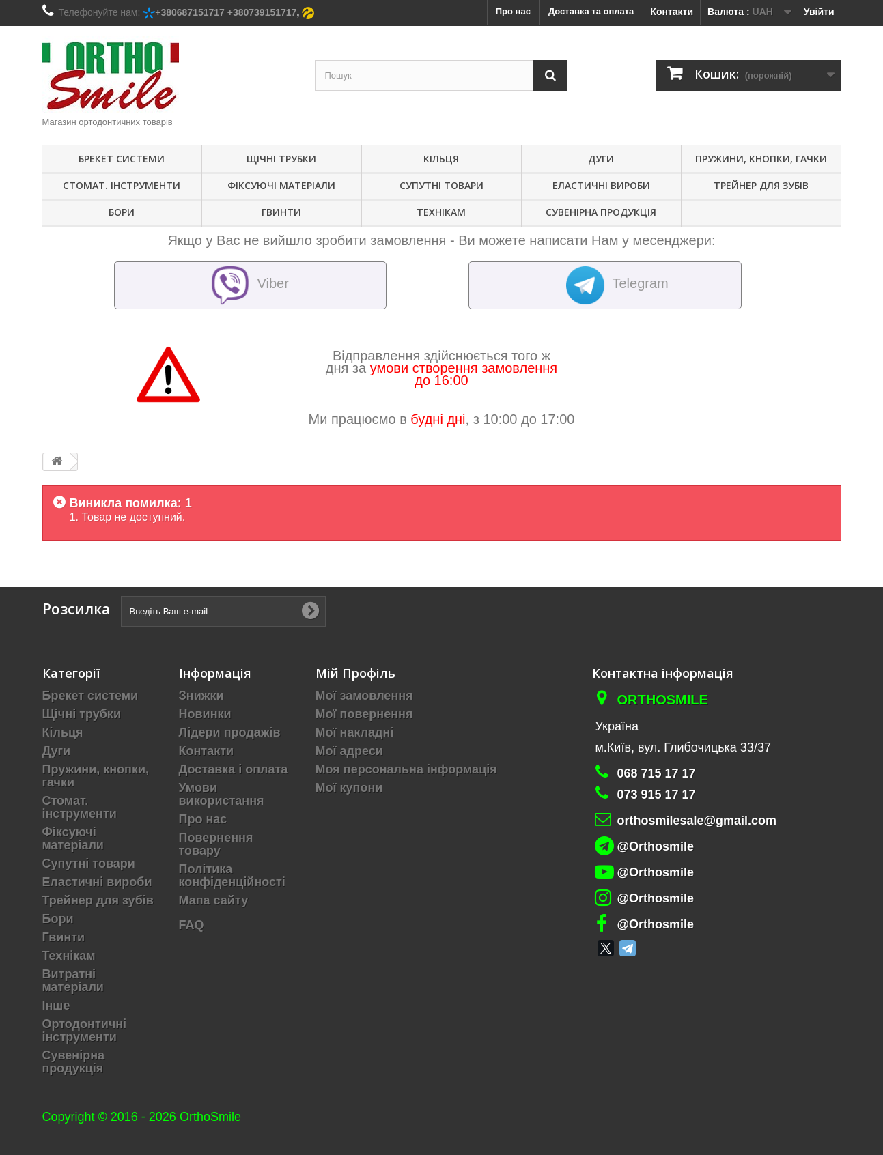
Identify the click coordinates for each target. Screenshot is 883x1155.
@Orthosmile (655, 846)
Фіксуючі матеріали (281, 185)
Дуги (601, 158)
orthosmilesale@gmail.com (696, 820)
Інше (56, 1005)
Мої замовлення (364, 695)
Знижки (201, 695)
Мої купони (349, 788)
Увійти (819, 11)
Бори (122, 211)
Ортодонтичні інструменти (84, 1030)
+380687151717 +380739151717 (225, 12)
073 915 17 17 (656, 794)
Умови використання (221, 794)
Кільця (441, 158)
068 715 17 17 (656, 773)
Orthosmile (662, 699)
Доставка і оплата (233, 769)
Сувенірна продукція (601, 211)
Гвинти (281, 211)
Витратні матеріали (73, 980)
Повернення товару (216, 844)
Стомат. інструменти (121, 185)
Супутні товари (441, 185)
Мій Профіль (355, 673)
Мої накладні (355, 732)
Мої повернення (364, 714)
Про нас (203, 819)
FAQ (191, 925)
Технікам (441, 211)
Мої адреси (349, 751)
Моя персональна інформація (406, 769)
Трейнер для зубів (761, 185)
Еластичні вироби (601, 185)
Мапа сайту (214, 900)
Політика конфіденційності (232, 875)
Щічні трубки (281, 158)
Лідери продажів (230, 732)
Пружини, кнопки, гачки (761, 158)
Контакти (671, 11)
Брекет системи (122, 158)
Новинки (205, 714)
